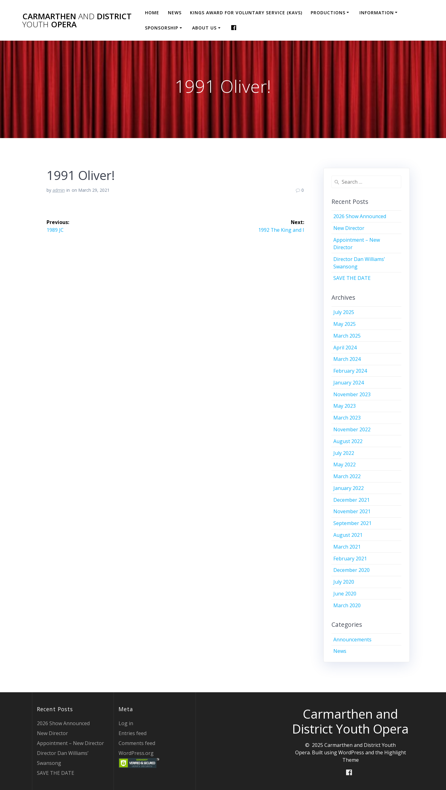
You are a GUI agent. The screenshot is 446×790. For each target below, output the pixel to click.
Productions (328, 13)
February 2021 (350, 558)
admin (58, 190)
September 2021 (352, 523)
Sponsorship (161, 28)
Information (376, 13)
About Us (204, 28)
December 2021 (351, 499)
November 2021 (352, 511)
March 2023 (347, 417)
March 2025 (347, 335)
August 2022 (348, 441)
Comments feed (137, 743)
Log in (126, 723)
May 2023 (344, 405)
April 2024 (345, 347)
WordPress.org (136, 753)
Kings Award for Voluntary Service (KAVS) (246, 13)
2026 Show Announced (359, 216)
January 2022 (348, 488)
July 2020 (343, 581)
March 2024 (347, 359)
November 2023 (352, 394)
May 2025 (344, 324)
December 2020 (351, 570)
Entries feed (132, 733)
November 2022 (352, 429)
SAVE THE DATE (352, 278)
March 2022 (347, 476)
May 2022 (344, 464)
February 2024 (350, 370)
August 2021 (348, 535)
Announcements (352, 639)
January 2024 (348, 382)
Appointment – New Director (70, 743)
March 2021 (347, 546)
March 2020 (347, 605)
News (175, 13)
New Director (348, 228)
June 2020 (344, 593)
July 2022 (343, 453)
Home (152, 13)
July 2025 (343, 312)
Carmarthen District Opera (77, 20)
